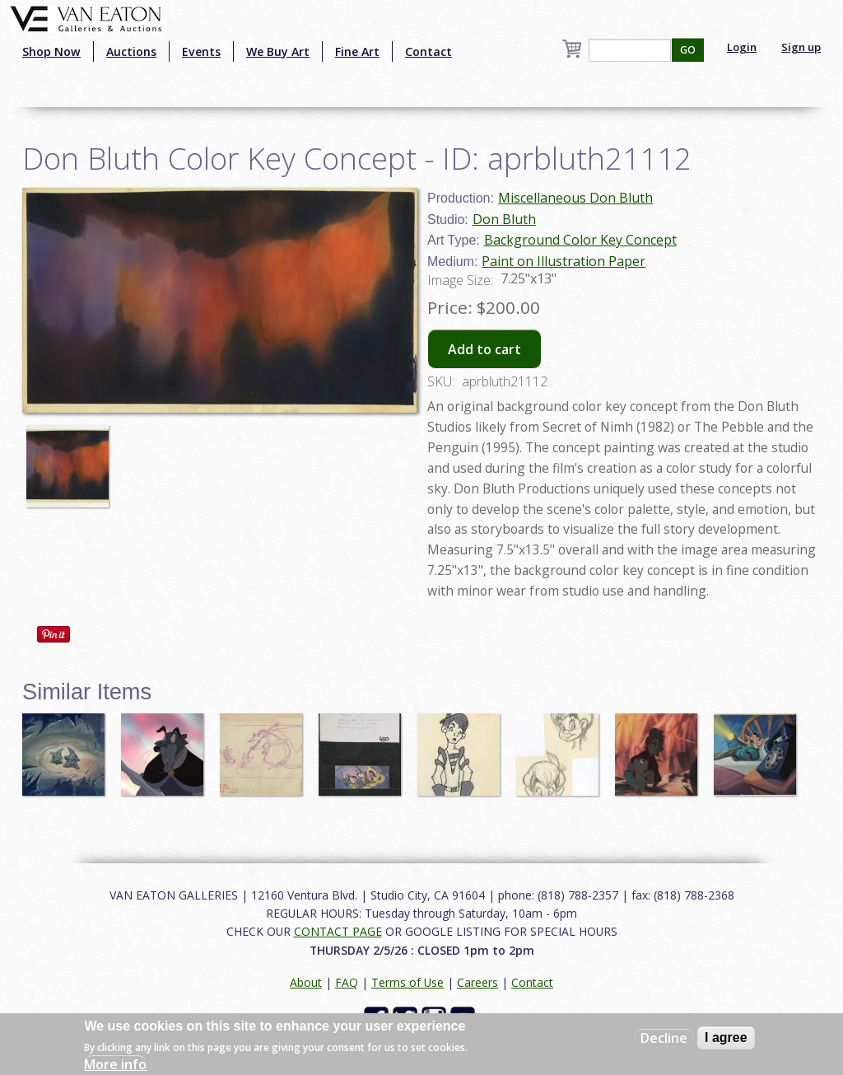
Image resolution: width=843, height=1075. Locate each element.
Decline (663, 1038)
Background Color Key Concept (580, 240)
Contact (428, 51)
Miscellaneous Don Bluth (575, 198)
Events (201, 51)
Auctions (131, 51)
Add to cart (484, 349)
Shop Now (51, 51)
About (306, 982)
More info (115, 1064)
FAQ (346, 982)
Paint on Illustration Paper (563, 261)
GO (688, 50)
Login (742, 47)
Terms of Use (407, 982)
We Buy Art (278, 51)
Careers (477, 982)
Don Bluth (504, 219)
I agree (726, 1038)
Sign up (801, 47)
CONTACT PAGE (338, 931)
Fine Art (357, 51)
